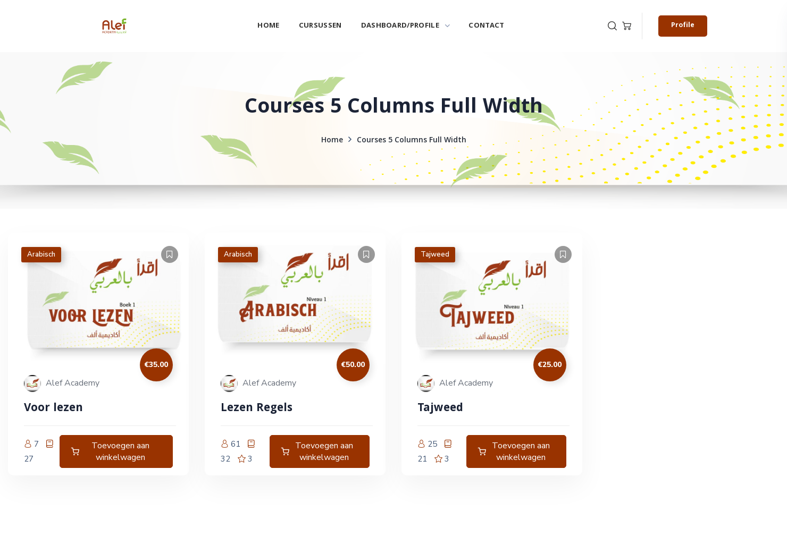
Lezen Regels (256, 408)
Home (332, 140)
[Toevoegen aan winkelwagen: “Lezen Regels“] (320, 451)
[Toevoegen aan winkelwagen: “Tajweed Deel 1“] (516, 451)
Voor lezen (53, 408)
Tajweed (435, 254)
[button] (612, 26)
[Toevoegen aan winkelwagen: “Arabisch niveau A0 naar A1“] (116, 451)
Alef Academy (72, 383)
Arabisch (41, 254)
